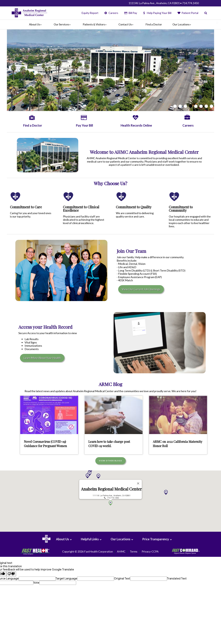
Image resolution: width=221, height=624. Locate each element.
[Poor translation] (11, 574)
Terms (133, 551)
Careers (111, 13)
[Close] (138, 483)
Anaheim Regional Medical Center (111, 489)
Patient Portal (188, 13)
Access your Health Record (45, 327)
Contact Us (126, 24)
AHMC (121, 551)
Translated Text (177, 578)
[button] (98, 476)
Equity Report (89, 13)
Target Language (66, 578)
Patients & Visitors (95, 24)
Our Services (63, 24)
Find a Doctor (153, 24)
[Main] (110, 24)
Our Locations (183, 24)
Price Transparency (155, 539)
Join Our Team (131, 251)
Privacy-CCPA (150, 551)
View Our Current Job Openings (141, 289)
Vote (36, 582)
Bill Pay (130, 13)
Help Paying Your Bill (157, 13)
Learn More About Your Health (42, 358)
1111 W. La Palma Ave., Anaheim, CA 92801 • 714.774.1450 (163, 3)
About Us (36, 24)
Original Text (122, 578)
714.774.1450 (113, 498)
